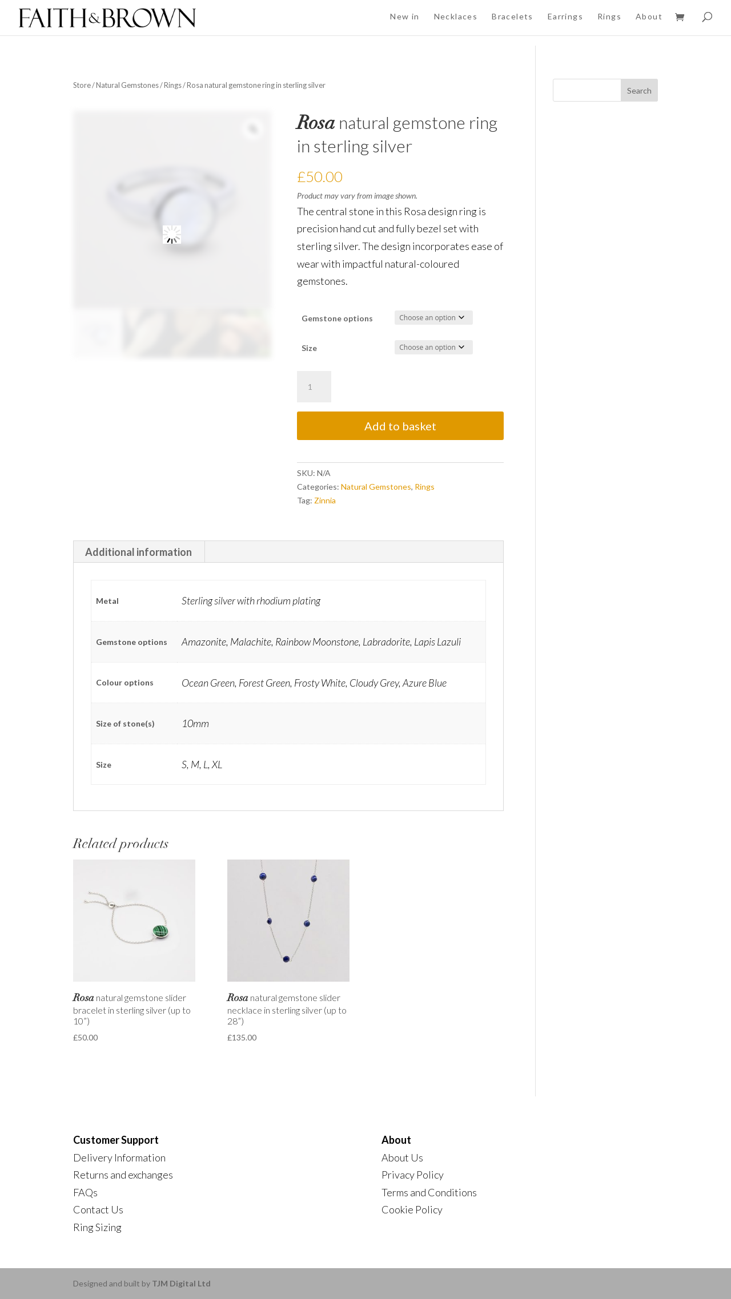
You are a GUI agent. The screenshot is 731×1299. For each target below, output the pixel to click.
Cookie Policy (412, 1209)
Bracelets (512, 16)
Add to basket (400, 426)
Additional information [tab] (138, 552)
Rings (609, 16)
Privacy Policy (412, 1174)
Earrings (565, 16)
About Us (402, 1157)
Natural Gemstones (127, 85)
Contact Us (98, 1209)
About (649, 16)
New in (404, 16)
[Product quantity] (314, 387)
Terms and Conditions (429, 1192)
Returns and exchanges (123, 1174)
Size (309, 348)
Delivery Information (119, 1157)
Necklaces (456, 16)
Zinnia (325, 500)
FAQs (85, 1192)
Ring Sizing (97, 1227)
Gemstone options (337, 318)
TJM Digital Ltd (181, 1283)
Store (82, 85)
